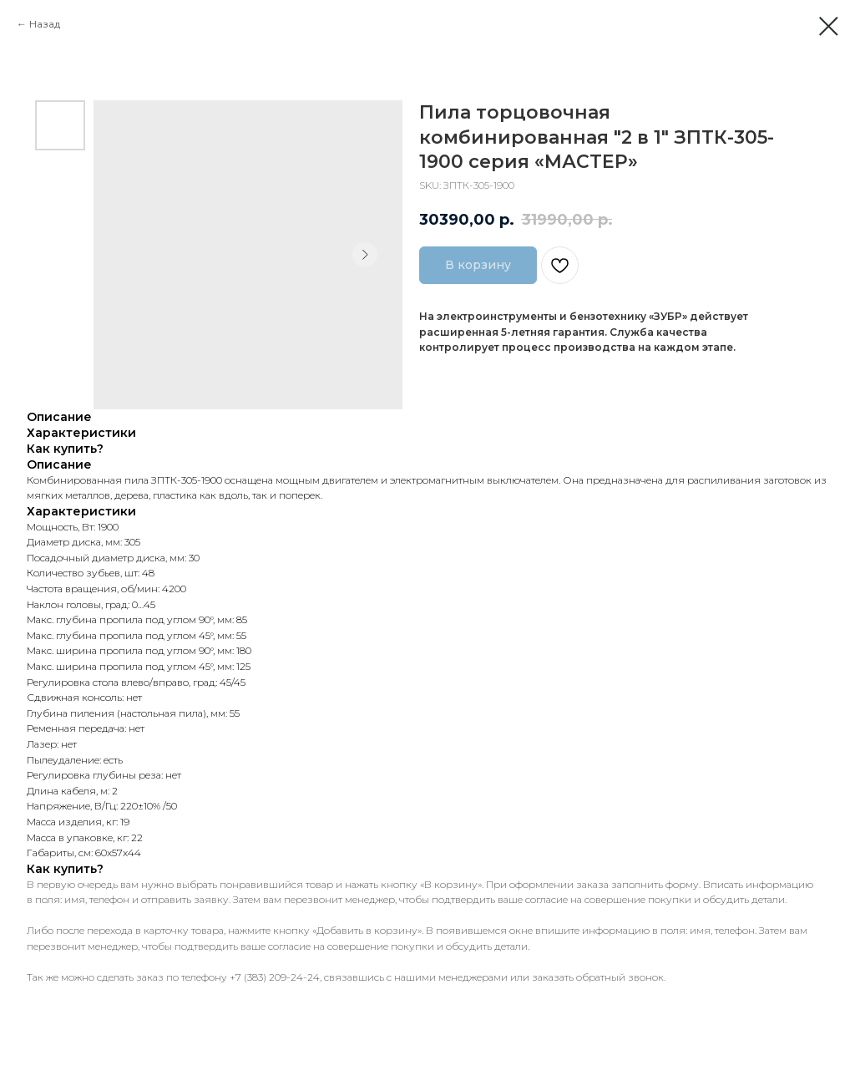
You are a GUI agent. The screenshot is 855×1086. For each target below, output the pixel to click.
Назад (44, 24)
